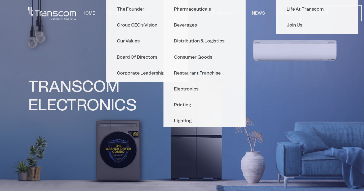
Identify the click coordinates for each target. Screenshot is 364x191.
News (258, 13)
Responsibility (222, 13)
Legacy (144, 13)
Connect (331, 13)
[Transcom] (52, 13)
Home (88, 13)
